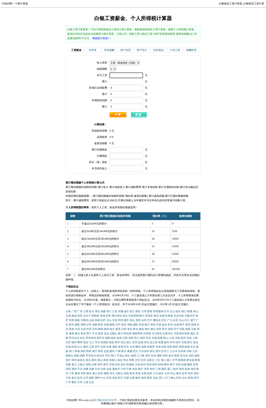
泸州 (88, 324)
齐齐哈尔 (91, 355)
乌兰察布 (157, 333)
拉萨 (103, 320)
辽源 (91, 346)
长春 (109, 346)
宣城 (187, 369)
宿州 (181, 369)
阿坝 (120, 320)
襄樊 (129, 351)
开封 (107, 355)
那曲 (77, 320)
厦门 (169, 369)
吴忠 (106, 333)
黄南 (71, 333)
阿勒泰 (95, 315)
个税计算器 (21, 3)
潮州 (97, 377)
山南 (91, 320)
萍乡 (97, 342)
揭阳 (91, 377)
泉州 (152, 369)
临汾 (164, 324)
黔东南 (190, 360)
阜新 (131, 338)
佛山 (172, 377)
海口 (163, 360)
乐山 (181, 320)
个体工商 (175, 50)
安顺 (68, 364)
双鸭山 (69, 355)
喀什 (141, 315)
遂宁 (193, 320)
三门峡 (140, 355)
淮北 (112, 373)
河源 (126, 377)
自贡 (175, 320)
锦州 (142, 338)
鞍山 (165, 338)
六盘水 (81, 364)
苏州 (134, 342)
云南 (68, 311)
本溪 (154, 338)
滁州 (88, 373)
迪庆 (126, 311)
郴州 (138, 346)
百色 (117, 364)
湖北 (97, 311)
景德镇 (104, 342)
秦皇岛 (81, 360)
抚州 (183, 338)
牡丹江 (165, 351)
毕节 (175, 360)
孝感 (77, 351)
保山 (195, 311)
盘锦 (119, 338)
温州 (149, 373)
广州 (68, 382)
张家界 (151, 346)
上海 (85, 382)
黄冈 (83, 351)
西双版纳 (158, 311)
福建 (103, 311)
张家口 (113, 360)
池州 (193, 369)
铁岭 (113, 338)
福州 (175, 369)
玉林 (94, 364)
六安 (71, 373)
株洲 (187, 346)
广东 (79, 311)
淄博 (170, 329)
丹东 (148, 338)
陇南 (189, 364)
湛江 (161, 377)
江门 (167, 377)
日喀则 (84, 320)
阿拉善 (128, 333)
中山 (103, 377)
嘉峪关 (116, 369)
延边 (195, 342)
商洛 (100, 324)
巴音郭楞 (133, 315)
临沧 (178, 311)
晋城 (193, 324)
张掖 (85, 369)
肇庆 (149, 377)
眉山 (132, 320)
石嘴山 (113, 333)
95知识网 (7, 3)
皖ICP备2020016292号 (104, 400)
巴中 (149, 320)
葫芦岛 (100, 338)
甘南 (178, 364)
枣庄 (164, 329)
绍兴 (190, 373)
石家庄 (150, 360)
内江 (187, 320)
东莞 (109, 377)
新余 (85, 342)
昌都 (97, 320)
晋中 (182, 324)
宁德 (129, 369)
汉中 (118, 324)
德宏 (138, 311)
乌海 (176, 333)
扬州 (166, 342)
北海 (137, 364)
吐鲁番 (169, 315)
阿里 (71, 320)
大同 (77, 329)
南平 (140, 369)
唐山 (100, 360)
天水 (97, 369)
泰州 (117, 342)
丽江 (184, 311)
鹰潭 (79, 342)
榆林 (112, 324)
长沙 (193, 346)
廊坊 (94, 360)
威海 (141, 329)
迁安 (137, 360)
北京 (91, 382)
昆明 (79, 315)
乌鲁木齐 (190, 315)
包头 (82, 338)
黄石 (123, 351)
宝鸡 (141, 324)
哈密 (162, 315)
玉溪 (68, 315)
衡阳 (175, 346)
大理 (143, 311)
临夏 (184, 364)
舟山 (172, 373)
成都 (94, 324)
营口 (136, 338)
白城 (68, 346)
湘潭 (181, 346)
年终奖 (93, 50)
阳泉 (71, 329)
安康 (106, 324)
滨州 (94, 329)
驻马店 (184, 355)
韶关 (178, 377)
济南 (182, 329)
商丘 (127, 355)
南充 (71, 324)
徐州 (178, 342)
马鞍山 (119, 373)
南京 (189, 342)
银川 (120, 333)
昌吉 (125, 315)
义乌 (155, 373)
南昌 (111, 342)
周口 (113, 355)
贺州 (100, 364)
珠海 (190, 377)
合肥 (143, 373)
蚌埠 (132, 373)
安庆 (100, 373)
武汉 (135, 351)
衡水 (88, 360)
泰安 (129, 329)
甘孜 (114, 320)
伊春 (189, 351)
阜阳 (83, 373)
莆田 (163, 369)
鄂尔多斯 (184, 333)
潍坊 (147, 329)
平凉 (79, 369)
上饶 (194, 338)
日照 (123, 329)
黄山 (94, 373)
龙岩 (134, 369)
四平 (97, 346)
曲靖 (74, 315)
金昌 (109, 369)
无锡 (184, 342)
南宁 (172, 364)
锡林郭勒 (137, 333)
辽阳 (125, 338)
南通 (160, 342)
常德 (158, 346)
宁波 (68, 377)
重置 (138, 114)
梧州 (154, 364)
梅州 (138, 377)
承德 (105, 360)
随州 (112, 351)
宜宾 (163, 320)
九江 (91, 342)
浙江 (109, 311)
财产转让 (142, 50)
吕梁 (158, 324)
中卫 (94, 333)
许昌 (153, 355)
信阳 (191, 355)
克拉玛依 (179, 315)
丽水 (161, 373)
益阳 (143, 346)
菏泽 (88, 329)
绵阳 (83, 324)
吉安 (68, 342)
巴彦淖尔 (168, 333)
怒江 (132, 311)
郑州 (74, 360)
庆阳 (68, 369)
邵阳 (169, 346)
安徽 (120, 311)
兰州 (123, 369)
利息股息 (158, 50)
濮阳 (159, 355)
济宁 (176, 329)
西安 (153, 324)
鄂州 (88, 351)
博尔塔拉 (117, 315)
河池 (111, 364)
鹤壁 (176, 355)
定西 (195, 364)
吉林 (103, 346)
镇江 (129, 342)
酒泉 (74, 369)
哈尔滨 (100, 355)
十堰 (118, 351)
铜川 (147, 324)
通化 (85, 346)
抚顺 (160, 338)
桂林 (160, 364)
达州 (143, 320)
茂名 (155, 377)
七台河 (174, 351)
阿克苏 (149, 315)
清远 (114, 377)
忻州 (170, 324)
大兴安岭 (144, 351)
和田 (156, 315)
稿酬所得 (191, 50)
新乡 (171, 355)
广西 (74, 311)
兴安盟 (147, 333)
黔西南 (182, 360)
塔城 (102, 315)
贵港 (149, 364)
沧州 (143, 360)
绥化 (152, 351)
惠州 (143, 377)
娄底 (120, 346)
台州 (167, 373)
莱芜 (118, 329)
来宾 (105, 364)
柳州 (166, 364)
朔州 (187, 324)
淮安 (146, 342)
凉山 (109, 320)
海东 (83, 333)
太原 (83, 329)
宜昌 (106, 351)
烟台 (153, 329)
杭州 (79, 377)
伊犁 (108, 315)
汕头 (184, 377)
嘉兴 (74, 377)
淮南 (126, 373)
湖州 (196, 373)
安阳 (165, 355)
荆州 (100, 351)
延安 (123, 324)
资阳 (138, 320)
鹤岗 (76, 355)
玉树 (193, 329)
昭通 (189, 311)
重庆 (74, 382)
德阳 (77, 324)
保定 (119, 360)
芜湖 (138, 373)
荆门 (71, 351)
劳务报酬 (109, 50)
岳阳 (163, 346)
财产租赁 (125, 50)
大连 (171, 338)
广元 (169, 320)
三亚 (157, 360)
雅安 (126, 320)
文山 (172, 311)
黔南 (197, 360)
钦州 (143, 364)
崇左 (123, 364)
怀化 (126, 346)
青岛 (135, 329)
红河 (166, 311)
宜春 (189, 338)
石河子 (87, 315)
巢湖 (77, 373)
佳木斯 (182, 351)
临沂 (112, 329)
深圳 (196, 377)
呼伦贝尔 (74, 338)
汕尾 (132, 377)
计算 (118, 114)
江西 (85, 311)
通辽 (193, 333)
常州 (172, 342)
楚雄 (149, 311)
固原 (100, 333)
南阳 (133, 355)
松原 (74, 346)
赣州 (74, 342)
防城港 (130, 364)
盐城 (140, 342)
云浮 (85, 377)
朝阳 (107, 338)
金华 (184, 373)
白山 (79, 346)
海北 (77, 333)
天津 (79, 382)
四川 (91, 311)
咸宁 (94, 351)
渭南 (129, 324)
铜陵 (106, 373)
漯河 (147, 355)
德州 (106, 329)
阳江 (120, 377)
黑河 (158, 351)
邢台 (125, 360)
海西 (187, 329)
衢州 (178, 373)
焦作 (68, 360)
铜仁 (169, 360)
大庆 (194, 351)
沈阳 (177, 338)
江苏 (114, 311)
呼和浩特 (91, 338)
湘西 (114, 346)
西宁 (88, 333)
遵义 (74, 364)
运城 (176, 324)
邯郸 (131, 360)
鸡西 (82, 355)
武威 (91, 369)
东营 (158, 329)
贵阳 (88, 364)
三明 (158, 369)
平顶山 (121, 355)
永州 (132, 346)
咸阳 (135, 324)
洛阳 (197, 355)
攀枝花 (157, 320)
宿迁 (123, 342)
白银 (103, 369)
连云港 (153, 342)
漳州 (146, 369)
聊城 (100, 329)
